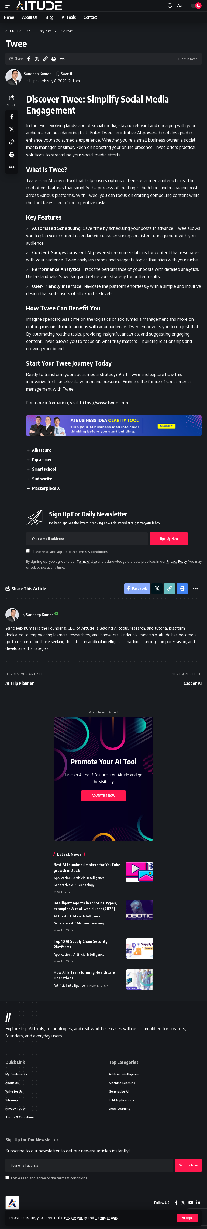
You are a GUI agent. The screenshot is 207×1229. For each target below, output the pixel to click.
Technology (85, 885)
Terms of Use (107, 1218)
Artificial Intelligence (89, 878)
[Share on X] (37, 58)
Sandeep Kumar (37, 73)
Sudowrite (42, 479)
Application (62, 878)
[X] (183, 1204)
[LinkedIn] (198, 1204)
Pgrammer (42, 459)
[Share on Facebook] (28, 58)
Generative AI (64, 885)
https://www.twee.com (104, 402)
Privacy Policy (76, 1218)
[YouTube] (191, 1204)
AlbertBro (42, 450)
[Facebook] (176, 1204)
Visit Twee (130, 374)
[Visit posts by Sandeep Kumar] (12, 615)
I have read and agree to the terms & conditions (70, 551)
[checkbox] (28, 551)
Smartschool (44, 469)
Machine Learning (90, 924)
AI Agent (60, 917)
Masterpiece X (46, 488)
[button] (187, 1218)
